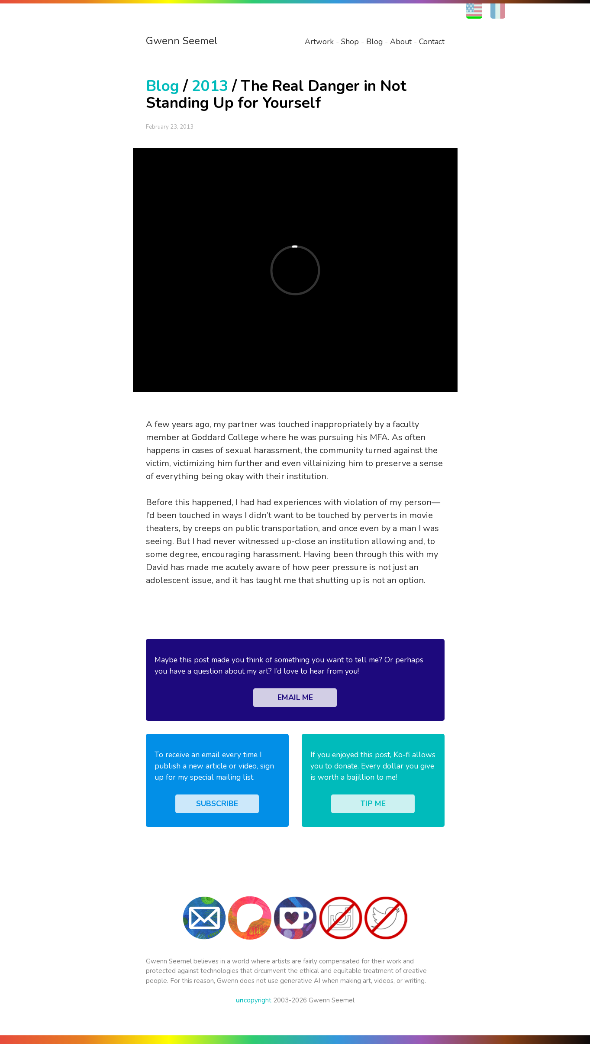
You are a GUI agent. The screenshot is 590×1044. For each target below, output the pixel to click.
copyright (253, 1000)
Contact (432, 41)
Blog (374, 41)
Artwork (319, 41)
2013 (210, 86)
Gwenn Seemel (182, 41)
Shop (350, 41)
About (401, 41)
